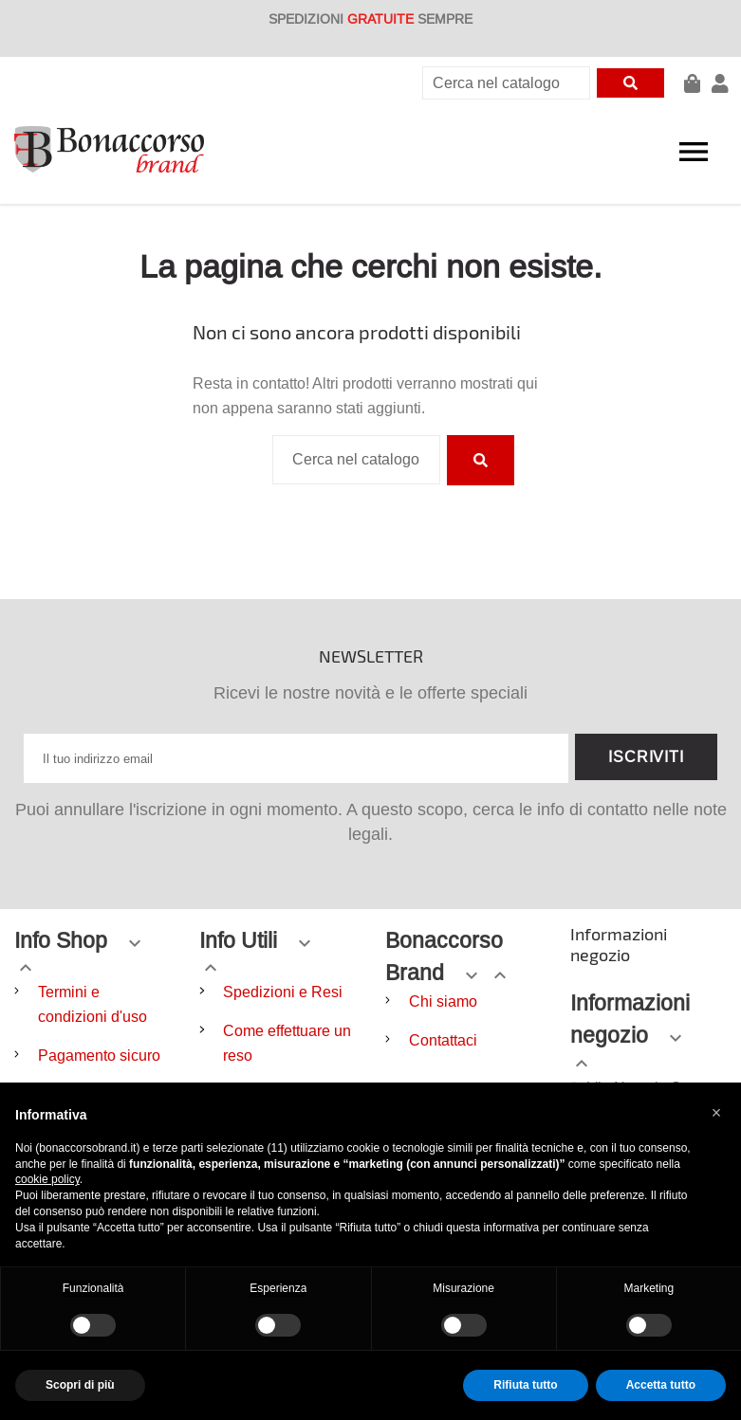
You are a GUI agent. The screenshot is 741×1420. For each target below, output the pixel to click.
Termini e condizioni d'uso (92, 1004)
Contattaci (443, 1039)
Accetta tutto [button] (660, 1385)
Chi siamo (443, 1001)
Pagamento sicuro (99, 1055)
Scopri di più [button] (80, 1385)
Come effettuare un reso (287, 1043)
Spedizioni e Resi (283, 991)
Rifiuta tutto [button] (525, 1385)
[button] (716, 1113)
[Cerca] (506, 83)
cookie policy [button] (47, 1179)
